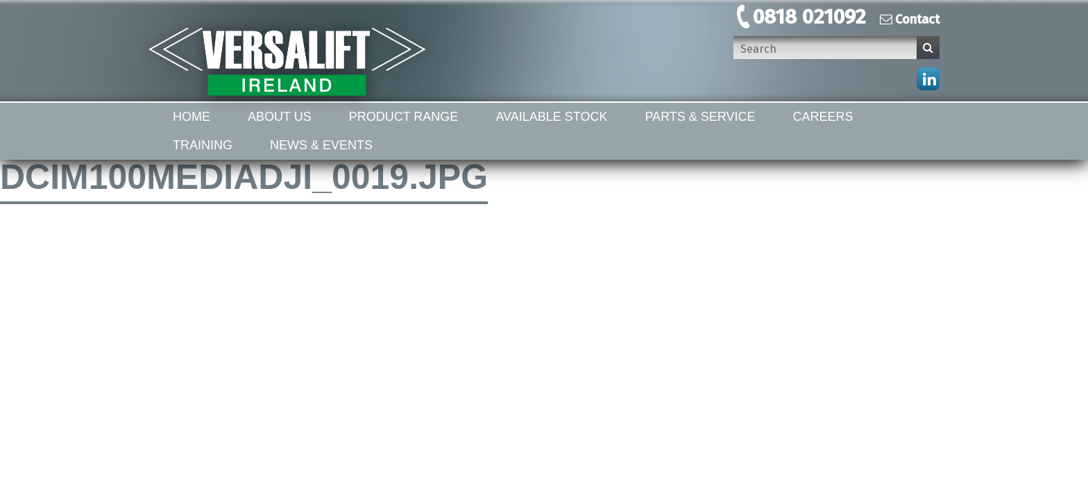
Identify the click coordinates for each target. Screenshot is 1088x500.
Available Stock (551, 117)
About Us (280, 117)
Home (191, 117)
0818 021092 (809, 16)
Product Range (404, 117)
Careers (823, 117)
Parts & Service (700, 117)
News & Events (321, 145)
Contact (910, 19)
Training (202, 145)
